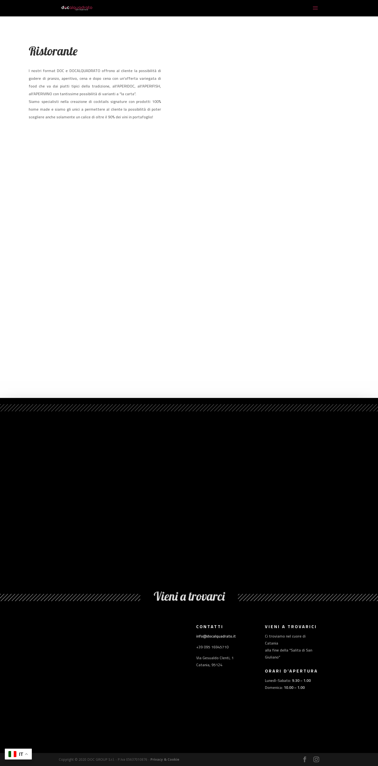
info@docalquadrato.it (216, 636)
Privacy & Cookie (164, 759)
